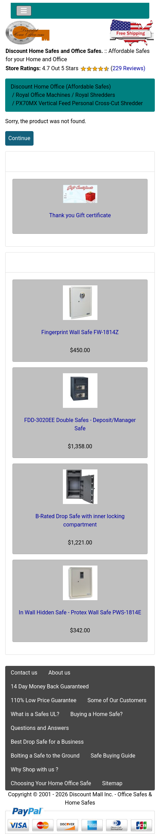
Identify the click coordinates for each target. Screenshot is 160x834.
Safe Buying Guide (113, 755)
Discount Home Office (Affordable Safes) (61, 86)
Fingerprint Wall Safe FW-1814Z (80, 332)
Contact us (24, 672)
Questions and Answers (40, 728)
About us (59, 672)
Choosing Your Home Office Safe (51, 783)
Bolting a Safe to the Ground (45, 755)
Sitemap (112, 783)
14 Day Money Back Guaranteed (50, 686)
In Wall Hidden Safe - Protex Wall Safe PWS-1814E (80, 612)
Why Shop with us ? (34, 769)
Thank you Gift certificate (80, 215)
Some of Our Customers (117, 700)
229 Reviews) (128, 68)
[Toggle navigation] (23, 11)
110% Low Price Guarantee (43, 700)
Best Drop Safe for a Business (47, 742)
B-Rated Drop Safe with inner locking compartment (79, 520)
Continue (19, 138)
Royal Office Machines (43, 95)
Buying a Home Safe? (96, 714)
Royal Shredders (95, 95)
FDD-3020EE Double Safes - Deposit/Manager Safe (80, 424)
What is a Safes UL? (35, 714)
